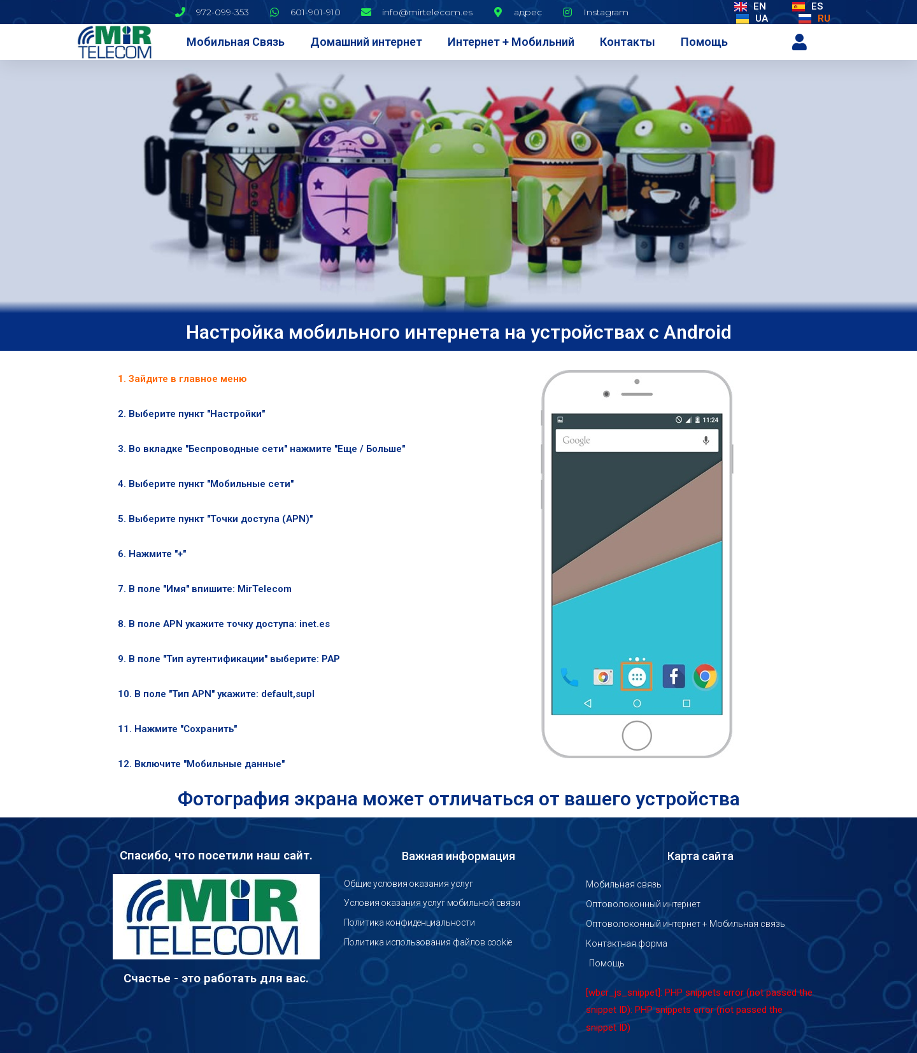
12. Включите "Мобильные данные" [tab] (201, 764)
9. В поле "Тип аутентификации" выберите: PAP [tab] (229, 659)
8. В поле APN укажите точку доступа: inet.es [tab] (224, 624)
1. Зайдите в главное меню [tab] (182, 379)
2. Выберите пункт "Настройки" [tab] (191, 414)
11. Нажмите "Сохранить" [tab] (177, 729)
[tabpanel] (636, 571)
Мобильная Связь (236, 41)
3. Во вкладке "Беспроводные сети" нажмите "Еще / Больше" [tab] (261, 449)
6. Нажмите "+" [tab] (152, 554)
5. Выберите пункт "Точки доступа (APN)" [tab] (215, 519)
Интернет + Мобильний (511, 41)
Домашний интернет (366, 41)
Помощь (704, 41)
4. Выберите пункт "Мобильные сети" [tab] (206, 484)
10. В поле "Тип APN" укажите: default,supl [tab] (216, 694)
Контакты (627, 41)
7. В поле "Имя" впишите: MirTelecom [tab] (205, 589)
